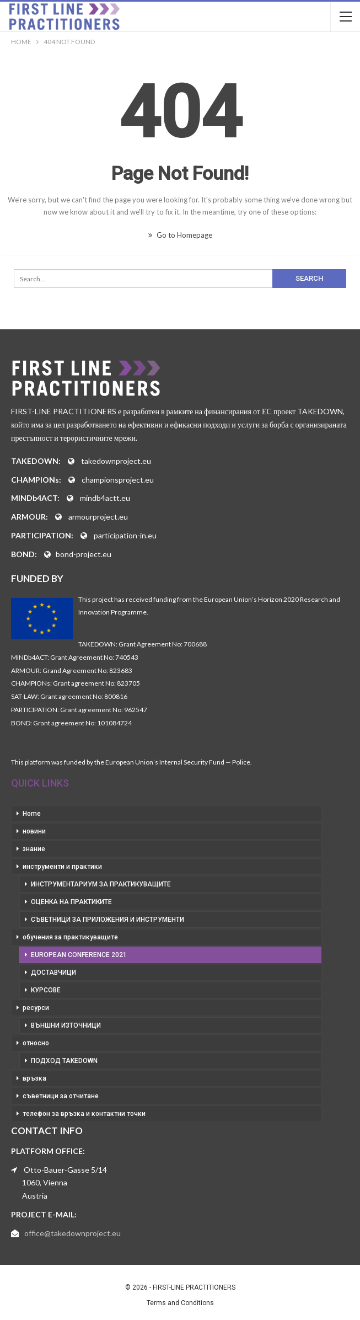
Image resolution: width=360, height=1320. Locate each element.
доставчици (53, 972)
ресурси (36, 1008)
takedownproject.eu (116, 461)
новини (34, 831)
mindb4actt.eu (105, 498)
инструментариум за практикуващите (101, 884)
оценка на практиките (71, 902)
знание (34, 849)
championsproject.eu (118, 479)
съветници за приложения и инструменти (107, 919)
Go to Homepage (180, 235)
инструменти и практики (62, 866)
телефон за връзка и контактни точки (84, 1114)
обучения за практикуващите (70, 937)
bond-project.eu (83, 554)
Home (32, 813)
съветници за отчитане (61, 1096)
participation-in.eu (125, 535)
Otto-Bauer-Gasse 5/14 (65, 1169)
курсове (46, 990)
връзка (34, 1078)
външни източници (66, 1025)
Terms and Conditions (180, 1303)
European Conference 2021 (79, 955)
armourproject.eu (98, 516)
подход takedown (64, 1061)
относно (36, 1043)
